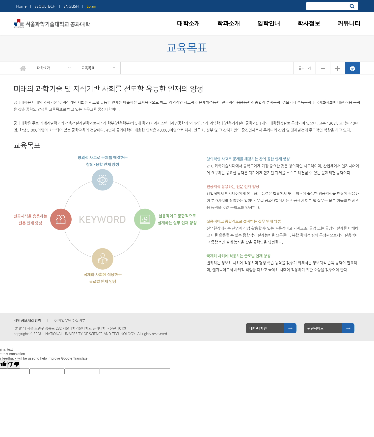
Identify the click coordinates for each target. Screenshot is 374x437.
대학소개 (188, 23)
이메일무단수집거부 (69, 320)
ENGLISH (71, 6)
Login (91, 6)
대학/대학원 (258, 328)
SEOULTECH (44, 6)
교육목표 (87, 68)
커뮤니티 (349, 23)
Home (21, 6)
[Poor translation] (13, 364)
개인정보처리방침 (27, 320)
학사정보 (308, 23)
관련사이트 (315, 328)
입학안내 (268, 23)
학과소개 (228, 23)
